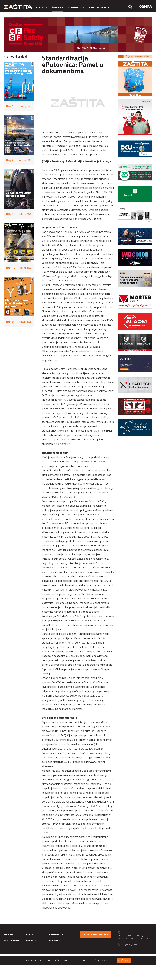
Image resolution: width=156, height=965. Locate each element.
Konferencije (76, 7)
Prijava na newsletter (95, 934)
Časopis (57, 7)
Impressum (59, 13)
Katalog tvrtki (99, 7)
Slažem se (124, 960)
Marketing (42, 13)
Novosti (42, 7)
